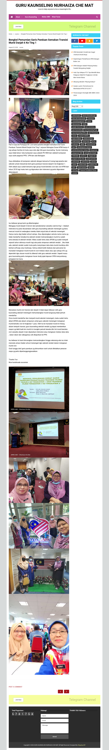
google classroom (77, 127)
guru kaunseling (77, 130)
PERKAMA (75, 156)
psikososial (85, 161)
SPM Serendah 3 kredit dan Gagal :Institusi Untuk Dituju (84, 53)
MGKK (82, 144)
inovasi (74, 135)
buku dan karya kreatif (78, 118)
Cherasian (91, 118)
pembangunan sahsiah (84, 147)
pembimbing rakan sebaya (80, 150)
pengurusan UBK (77, 153)
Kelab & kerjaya (88, 138)
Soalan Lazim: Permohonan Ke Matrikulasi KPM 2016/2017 (83, 87)
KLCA (93, 141)
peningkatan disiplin (90, 153)
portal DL (83, 156)
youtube (74, 173)
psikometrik (75, 161)
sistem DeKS (83, 164)
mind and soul (91, 144)
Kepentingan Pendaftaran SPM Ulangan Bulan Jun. (86, 60)
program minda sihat (78, 159)
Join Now (18, 26)
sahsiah (93, 161)
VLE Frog (75, 170)
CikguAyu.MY (81, 745)
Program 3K (92, 156)
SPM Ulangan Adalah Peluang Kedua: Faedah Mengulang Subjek (85, 67)
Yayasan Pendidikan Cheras (88, 170)
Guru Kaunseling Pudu (90, 130)
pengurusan (93, 150)
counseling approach (78, 121)
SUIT (73, 167)
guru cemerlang (90, 127)
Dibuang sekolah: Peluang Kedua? (84, 82)
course (21, 47)
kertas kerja (86, 141)
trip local (90, 167)
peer (73, 147)
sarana (74, 164)
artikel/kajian (76, 115)
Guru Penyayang (93, 133)
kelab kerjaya (76, 141)
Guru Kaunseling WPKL (79, 133)
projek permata (91, 159)
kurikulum (75, 144)
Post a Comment (15, 687)
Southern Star (93, 164)
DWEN (84, 124)
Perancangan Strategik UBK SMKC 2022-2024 (86, 94)
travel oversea (82, 167)
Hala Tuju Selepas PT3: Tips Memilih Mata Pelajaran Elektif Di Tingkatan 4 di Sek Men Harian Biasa (86, 75)
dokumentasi (76, 124)
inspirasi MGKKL (84, 135)
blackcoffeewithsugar (89, 115)
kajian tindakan (76, 138)
